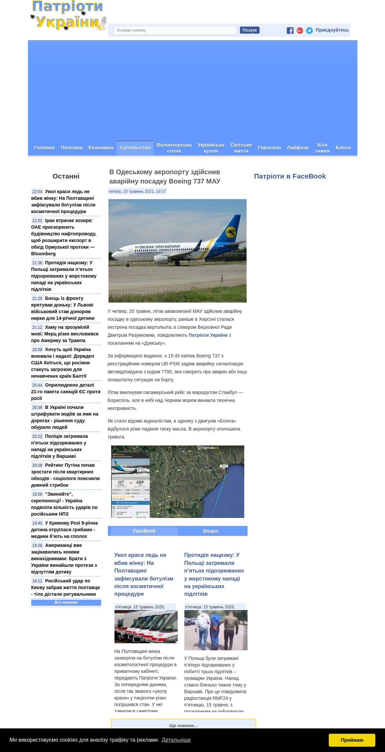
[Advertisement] (192, 90)
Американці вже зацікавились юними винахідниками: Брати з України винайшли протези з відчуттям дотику (64, 558)
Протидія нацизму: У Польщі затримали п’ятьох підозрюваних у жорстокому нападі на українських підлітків (64, 276)
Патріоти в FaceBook (290, 176)
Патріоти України (208, 335)
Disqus (211, 531)
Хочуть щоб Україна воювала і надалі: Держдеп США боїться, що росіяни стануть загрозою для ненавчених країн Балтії (62, 363)
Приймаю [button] (352, 740)
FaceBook (144, 531)
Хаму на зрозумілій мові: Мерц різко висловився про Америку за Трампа (65, 333)
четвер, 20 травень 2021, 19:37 (137, 191)
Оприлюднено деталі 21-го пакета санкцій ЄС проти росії (66, 391)
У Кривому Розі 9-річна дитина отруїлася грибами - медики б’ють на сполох (64, 529)
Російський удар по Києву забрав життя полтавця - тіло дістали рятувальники (65, 587)
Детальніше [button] (176, 740)
